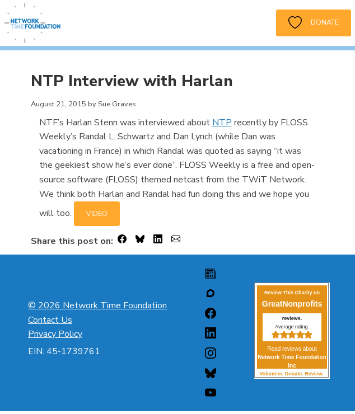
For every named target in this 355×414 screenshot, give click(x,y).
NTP (222, 122)
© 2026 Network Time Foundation (97, 305)
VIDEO (97, 213)
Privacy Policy (55, 334)
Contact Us (50, 320)
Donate (313, 23)
